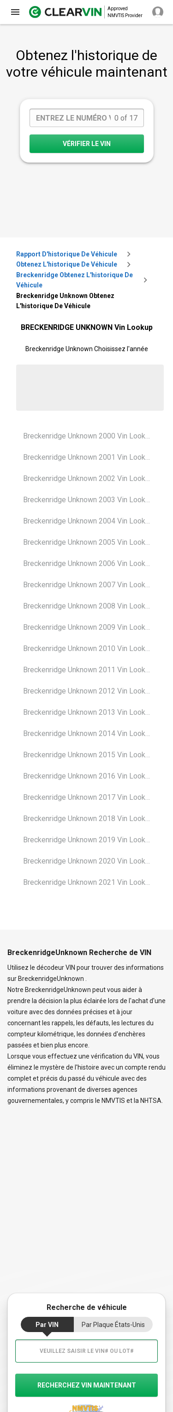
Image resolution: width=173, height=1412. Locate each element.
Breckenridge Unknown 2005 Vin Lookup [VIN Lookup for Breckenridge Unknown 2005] (88, 542)
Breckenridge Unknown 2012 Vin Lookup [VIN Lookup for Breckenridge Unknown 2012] (88, 691)
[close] (15, 12)
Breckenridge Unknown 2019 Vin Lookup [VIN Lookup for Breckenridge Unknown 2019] (88, 839)
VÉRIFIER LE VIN (87, 143)
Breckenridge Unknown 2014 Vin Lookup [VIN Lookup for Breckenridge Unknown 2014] (88, 733)
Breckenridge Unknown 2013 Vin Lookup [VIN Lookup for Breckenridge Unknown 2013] (88, 712)
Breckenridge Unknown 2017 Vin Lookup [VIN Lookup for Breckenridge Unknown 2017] (88, 797)
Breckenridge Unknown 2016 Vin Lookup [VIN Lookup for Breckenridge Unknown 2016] (88, 776)
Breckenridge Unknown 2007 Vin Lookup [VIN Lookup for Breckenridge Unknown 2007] (88, 584)
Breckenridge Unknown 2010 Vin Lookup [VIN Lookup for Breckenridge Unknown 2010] (88, 648)
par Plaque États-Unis (113, 1324)
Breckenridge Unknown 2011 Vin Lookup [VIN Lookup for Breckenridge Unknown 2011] (88, 669)
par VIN (47, 1324)
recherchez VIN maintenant (86, 1385)
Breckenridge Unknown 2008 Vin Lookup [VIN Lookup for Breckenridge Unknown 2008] (88, 606)
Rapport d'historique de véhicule (66, 254)
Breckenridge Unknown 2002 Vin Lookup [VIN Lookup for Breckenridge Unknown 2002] (88, 478)
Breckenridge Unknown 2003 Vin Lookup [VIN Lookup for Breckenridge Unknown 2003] (88, 499)
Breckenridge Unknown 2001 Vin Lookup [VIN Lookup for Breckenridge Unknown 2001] (88, 457)
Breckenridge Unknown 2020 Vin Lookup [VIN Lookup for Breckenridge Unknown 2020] (88, 861)
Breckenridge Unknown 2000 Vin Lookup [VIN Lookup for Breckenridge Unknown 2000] (88, 436)
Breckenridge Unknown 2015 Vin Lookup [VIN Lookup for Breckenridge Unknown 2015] (88, 754)
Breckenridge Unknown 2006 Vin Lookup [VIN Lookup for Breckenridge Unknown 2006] (88, 563)
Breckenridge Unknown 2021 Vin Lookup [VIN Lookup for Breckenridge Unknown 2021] (88, 882)
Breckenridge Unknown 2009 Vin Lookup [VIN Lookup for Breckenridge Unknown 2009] (88, 627)
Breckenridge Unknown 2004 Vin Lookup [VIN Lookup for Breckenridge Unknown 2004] (88, 521)
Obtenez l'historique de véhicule (66, 264)
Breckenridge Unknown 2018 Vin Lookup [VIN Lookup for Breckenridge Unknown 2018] (88, 818)
